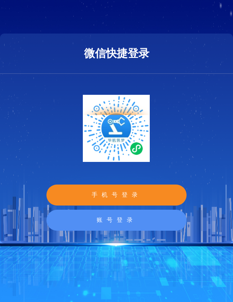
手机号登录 (117, 195)
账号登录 (117, 220)
